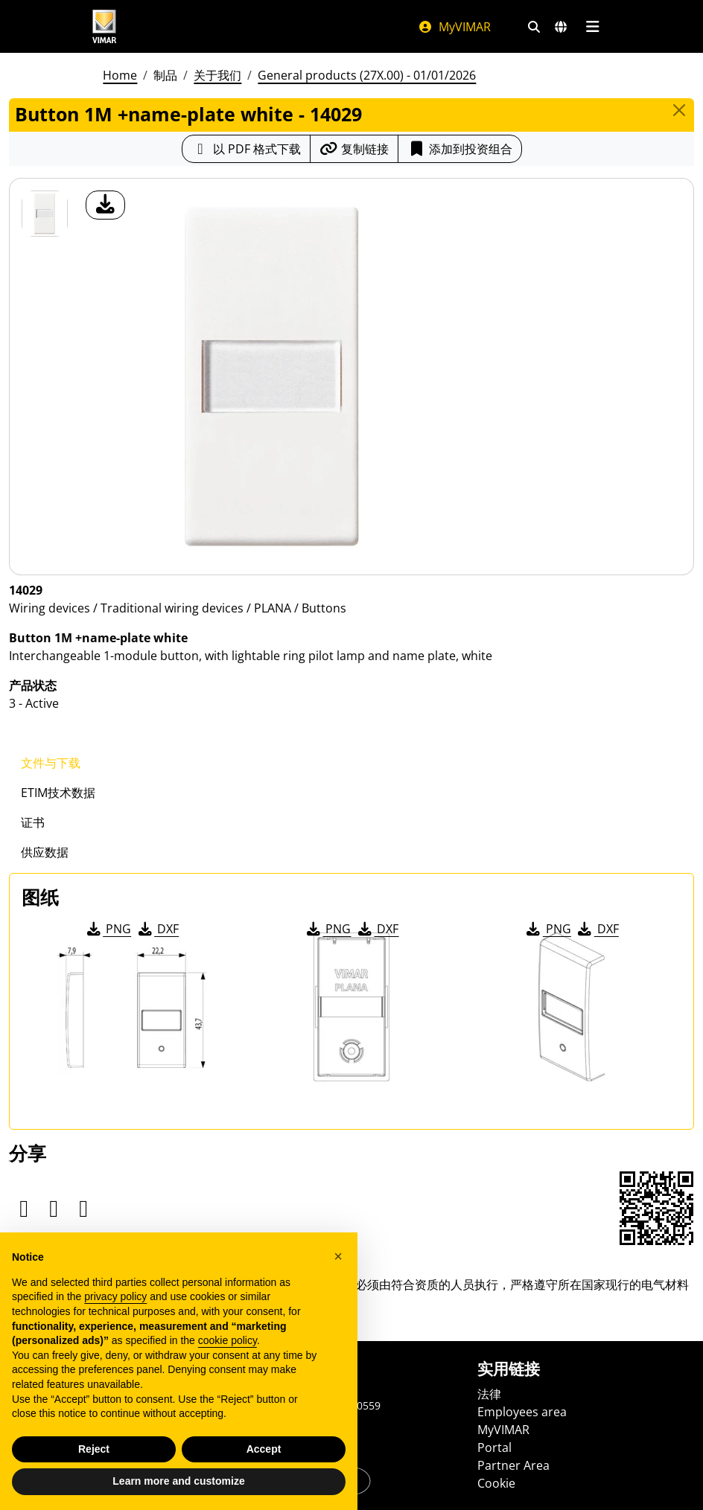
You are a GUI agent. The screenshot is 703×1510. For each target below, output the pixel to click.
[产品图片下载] (105, 205)
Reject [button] (93, 1449)
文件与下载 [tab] (50, 763)
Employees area (522, 1412)
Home (120, 75)
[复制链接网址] (354, 149)
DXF (157, 929)
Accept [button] (263, 1449)
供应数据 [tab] (45, 852)
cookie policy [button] (227, 1340)
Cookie (496, 1483)
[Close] (679, 110)
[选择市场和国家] (560, 27)
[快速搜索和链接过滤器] (534, 27)
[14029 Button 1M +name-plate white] (45, 214)
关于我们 (217, 75)
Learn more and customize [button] (178, 1481)
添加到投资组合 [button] (459, 149)
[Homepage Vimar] (104, 26)
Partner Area (513, 1465)
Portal (494, 1447)
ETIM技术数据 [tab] (58, 792)
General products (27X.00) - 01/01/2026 (367, 75)
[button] (338, 1256)
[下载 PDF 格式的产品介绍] (246, 149)
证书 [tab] (33, 822)
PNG (107, 929)
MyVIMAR (454, 27)
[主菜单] (592, 27)
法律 (489, 1394)
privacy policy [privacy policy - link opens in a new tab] (115, 1296)
